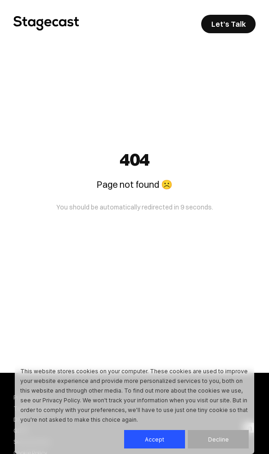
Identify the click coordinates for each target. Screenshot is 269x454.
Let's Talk (228, 24)
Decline (218, 439)
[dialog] (134, 407)
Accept (154, 439)
